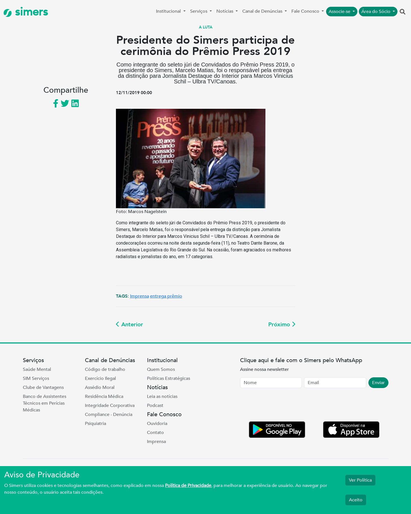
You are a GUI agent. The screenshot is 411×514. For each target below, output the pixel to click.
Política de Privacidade (188, 485)
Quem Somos (161, 369)
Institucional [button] (169, 11)
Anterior (129, 324)
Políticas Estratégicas (168, 378)
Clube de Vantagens (43, 387)
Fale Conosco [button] (305, 11)
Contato (155, 432)
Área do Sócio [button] (376, 11)
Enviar (378, 383)
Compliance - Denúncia (108, 414)
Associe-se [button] (340, 11)
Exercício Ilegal (100, 378)
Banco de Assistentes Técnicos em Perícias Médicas (44, 403)
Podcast (155, 405)
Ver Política (360, 480)
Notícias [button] (225, 11)
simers (25, 12)
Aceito (355, 500)
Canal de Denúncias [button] (262, 11)
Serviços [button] (199, 11)
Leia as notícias (162, 396)
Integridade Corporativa (110, 405)
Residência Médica (104, 396)
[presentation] (283, 406)
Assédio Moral (100, 387)
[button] (402, 12)
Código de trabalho (105, 369)
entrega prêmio (166, 296)
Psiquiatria (95, 423)
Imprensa (139, 296)
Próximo (281, 324)
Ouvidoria (157, 423)
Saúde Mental (37, 369)
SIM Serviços (36, 378)
